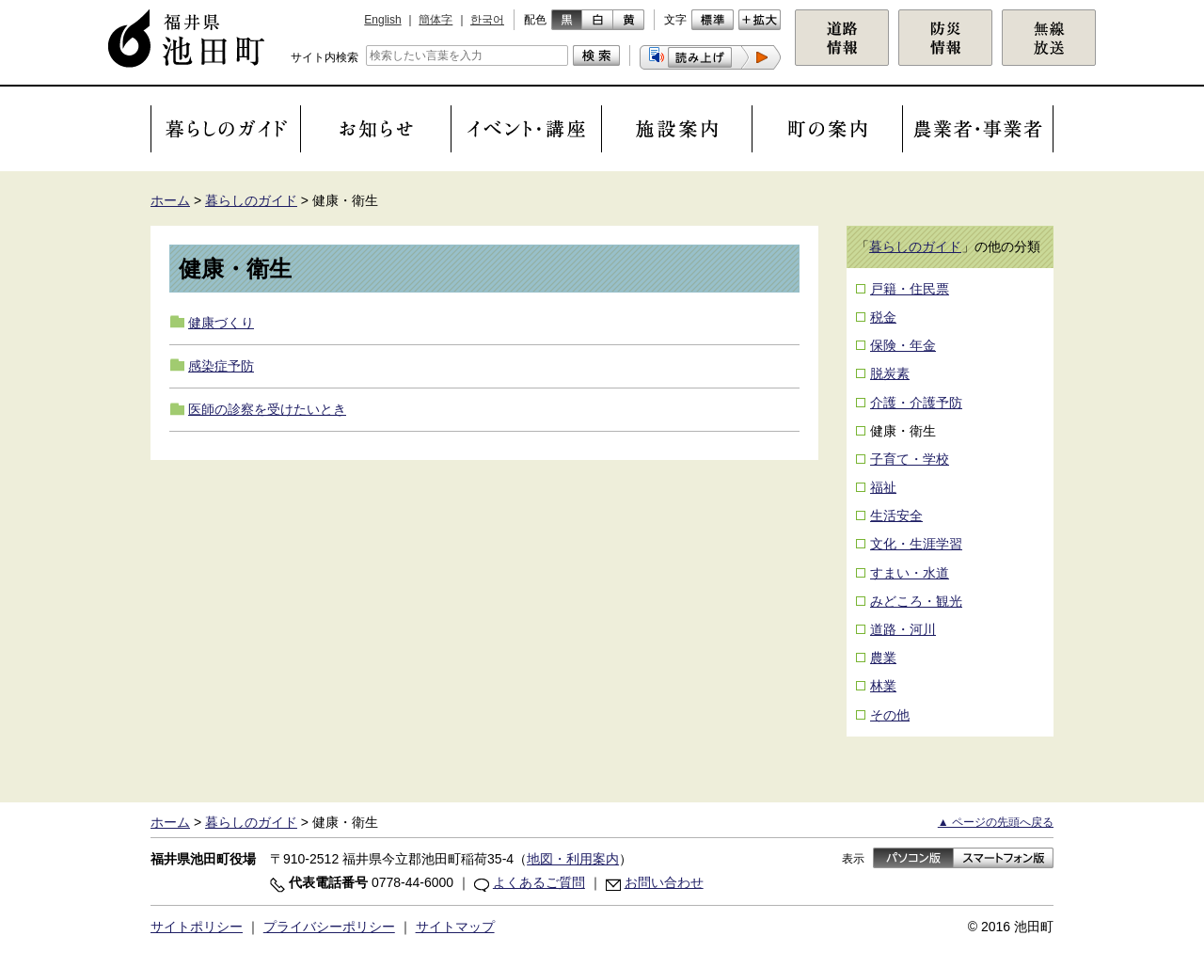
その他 (890, 714)
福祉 (883, 487)
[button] (710, 57)
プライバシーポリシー (329, 926)
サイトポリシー (196, 926)
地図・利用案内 (573, 858)
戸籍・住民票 (909, 288)
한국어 (487, 19)
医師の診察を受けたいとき (267, 409)
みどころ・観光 (916, 601)
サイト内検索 (324, 57)
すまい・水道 (909, 572)
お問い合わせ (664, 882)
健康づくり (221, 322)
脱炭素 (890, 373)
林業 (883, 685)
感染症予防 (221, 365)
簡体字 (435, 19)
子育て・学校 (909, 459)
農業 (883, 657)
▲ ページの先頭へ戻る (996, 822)
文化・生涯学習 (916, 543)
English (382, 19)
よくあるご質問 (539, 882)
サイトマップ (455, 926)
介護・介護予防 (916, 402)
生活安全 (896, 515)
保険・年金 (903, 345)
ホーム (170, 200)
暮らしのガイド (251, 200)
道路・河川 (903, 629)
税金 (883, 317)
